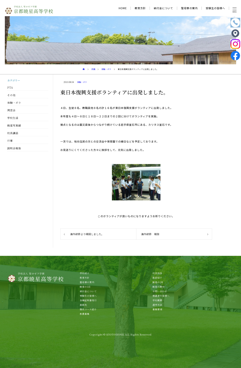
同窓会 (11, 110)
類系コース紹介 (88, 309)
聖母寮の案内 (189, 8)
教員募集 (84, 313)
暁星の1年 (158, 282)
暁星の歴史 (159, 286)
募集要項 (157, 309)
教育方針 (140, 8)
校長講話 (12, 133)
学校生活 (12, 118)
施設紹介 (157, 277)
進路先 (83, 304)
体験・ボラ (82, 82)
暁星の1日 (85, 286)
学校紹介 (84, 273)
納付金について (163, 8)
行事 (10, 141)
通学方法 (157, 304)
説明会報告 (14, 148)
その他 (11, 95)
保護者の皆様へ (161, 295)
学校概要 (157, 300)
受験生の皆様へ (215, 8)
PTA (10, 87)
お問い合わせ (160, 291)
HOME (123, 8)
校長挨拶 (157, 273)
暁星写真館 (14, 125)
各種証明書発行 (88, 300)
